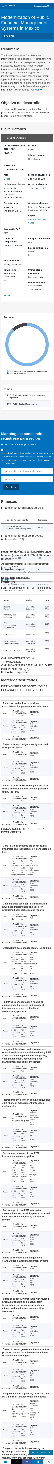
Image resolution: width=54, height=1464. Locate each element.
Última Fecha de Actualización (36, 284)
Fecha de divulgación (39, 174)
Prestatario (10, 165)
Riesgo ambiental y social (38, 249)
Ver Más (36, 89)
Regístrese (11, 487)
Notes (7, 295)
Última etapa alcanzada (35, 271)
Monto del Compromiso (10, 240)
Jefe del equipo (36, 155)
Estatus (32, 145)
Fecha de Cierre (11, 260)
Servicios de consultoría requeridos (10, 272)
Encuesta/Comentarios (41, 1452)
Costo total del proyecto (11, 205)
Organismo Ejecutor (38, 203)
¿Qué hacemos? (8, 5)
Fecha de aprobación (14, 184)
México (7, 178)
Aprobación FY (12, 228)
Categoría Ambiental (39, 238)
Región (31, 215)
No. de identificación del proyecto (14, 147)
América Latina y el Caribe (37, 221)
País (6, 174)
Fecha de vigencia (37, 184)
